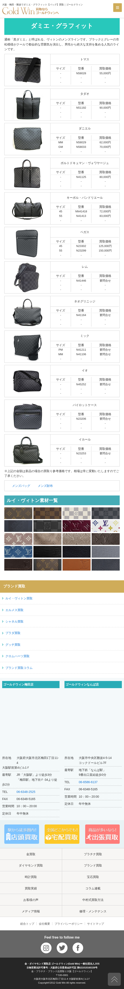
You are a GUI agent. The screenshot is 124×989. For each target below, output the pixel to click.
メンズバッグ (21, 485)
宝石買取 (93, 877)
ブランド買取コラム (19, 668)
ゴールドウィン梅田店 (18, 684)
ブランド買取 (93, 865)
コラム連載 (92, 888)
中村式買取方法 (93, 900)
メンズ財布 (45, 485)
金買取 (30, 854)
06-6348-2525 (26, 792)
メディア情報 (31, 911)
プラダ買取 (12, 633)
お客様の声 (30, 900)
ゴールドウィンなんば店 (82, 684)
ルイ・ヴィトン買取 (19, 598)
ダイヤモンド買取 (31, 865)
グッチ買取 (12, 644)
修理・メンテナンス (93, 911)
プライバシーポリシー (69, 923)
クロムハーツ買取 (17, 656)
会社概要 (44, 923)
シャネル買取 (14, 621)
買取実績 (31, 888)
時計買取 (31, 877)
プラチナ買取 (93, 854)
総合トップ (27, 923)
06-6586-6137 (88, 782)
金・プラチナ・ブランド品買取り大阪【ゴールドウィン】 (62, 971)
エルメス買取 (14, 610)
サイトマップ (95, 923)
